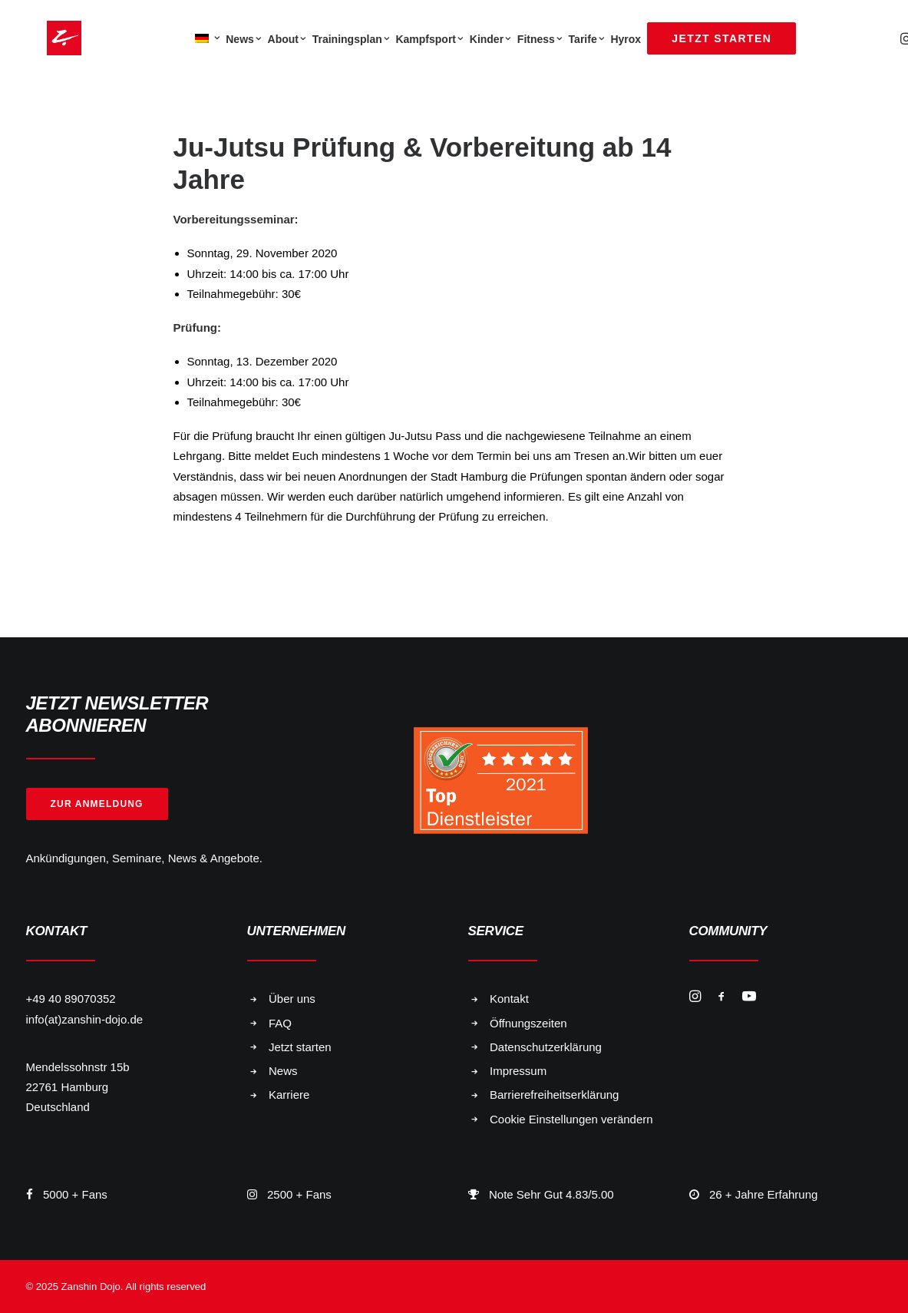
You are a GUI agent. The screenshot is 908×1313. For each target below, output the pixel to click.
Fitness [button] (540, 39)
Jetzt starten (300, 1046)
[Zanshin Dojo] (43, 38)
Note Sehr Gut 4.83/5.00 (551, 1194)
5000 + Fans (75, 1194)
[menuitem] (206, 38)
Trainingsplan (351, 39)
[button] (695, 997)
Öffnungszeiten (528, 1023)
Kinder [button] (490, 39)
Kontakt (509, 998)
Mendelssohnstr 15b (78, 1066)
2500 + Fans (299, 1194)
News (243, 39)
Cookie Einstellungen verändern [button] (571, 1119)
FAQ (280, 1023)
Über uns (292, 998)
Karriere (289, 1094)
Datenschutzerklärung (546, 1046)
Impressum (518, 1070)
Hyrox (625, 39)
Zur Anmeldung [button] (97, 804)
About (287, 39)
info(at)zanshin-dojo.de (85, 1019)
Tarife (587, 39)
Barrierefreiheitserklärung (554, 1094)
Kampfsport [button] (429, 39)
